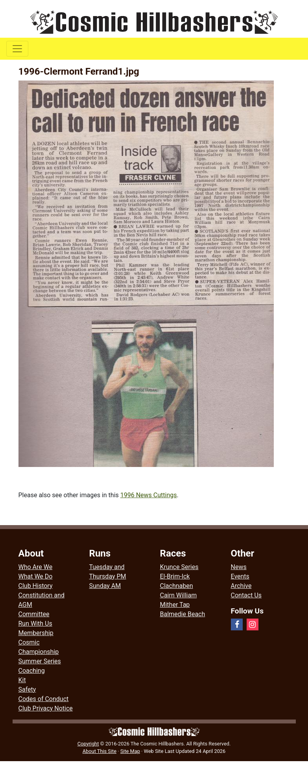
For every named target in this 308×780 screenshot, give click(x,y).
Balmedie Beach (182, 614)
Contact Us (246, 595)
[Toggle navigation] (17, 49)
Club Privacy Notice (45, 708)
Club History (35, 586)
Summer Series (39, 661)
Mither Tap (175, 604)
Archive (241, 586)
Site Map (130, 751)
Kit (22, 680)
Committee (34, 614)
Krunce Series (179, 567)
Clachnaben (176, 586)
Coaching (31, 670)
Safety (27, 689)
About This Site (99, 751)
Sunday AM (105, 586)
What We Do (35, 576)
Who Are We (35, 567)
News (239, 567)
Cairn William (178, 595)
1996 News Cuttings (148, 495)
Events (240, 576)
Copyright (88, 744)
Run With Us (35, 623)
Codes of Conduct (43, 699)
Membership (35, 633)
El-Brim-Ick (175, 576)
